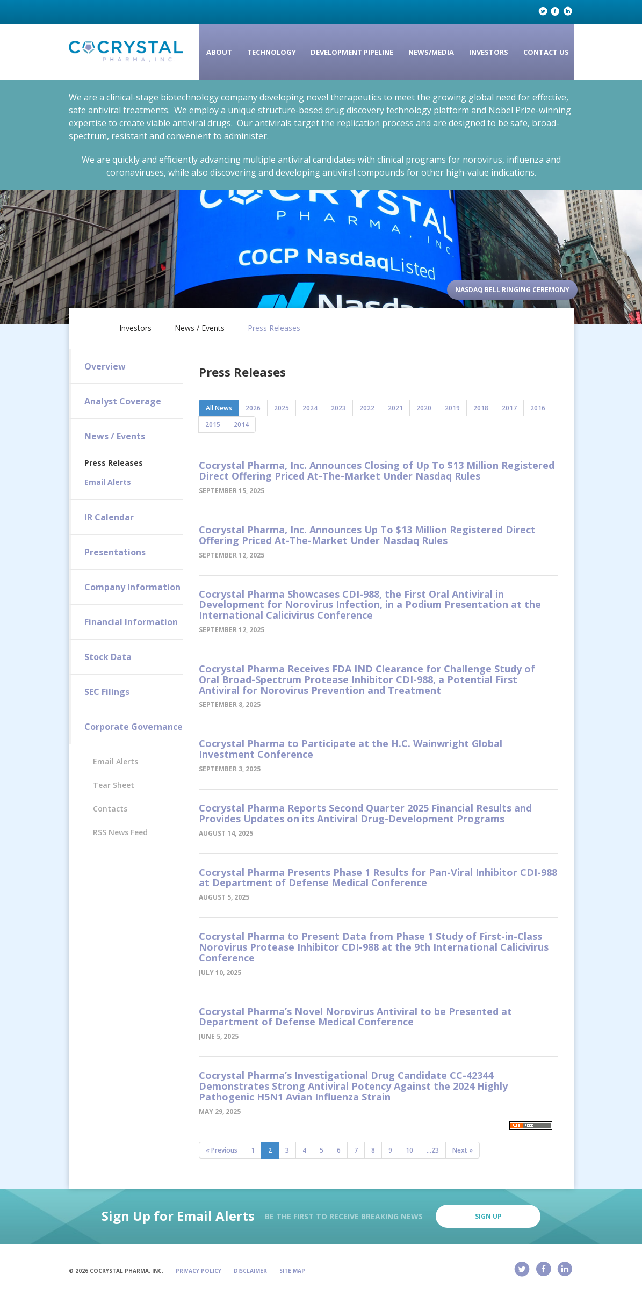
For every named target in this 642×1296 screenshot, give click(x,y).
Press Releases (274, 328)
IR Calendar (109, 517)
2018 (480, 407)
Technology (271, 52)
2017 (509, 407)
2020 (423, 407)
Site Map (292, 1271)
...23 (433, 1150)
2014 (241, 424)
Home (91, 326)
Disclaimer (250, 1271)
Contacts (110, 808)
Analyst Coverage (122, 401)
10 (409, 1150)
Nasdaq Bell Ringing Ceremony (512, 289)
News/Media (431, 52)
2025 (281, 407)
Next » (462, 1150)
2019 (452, 407)
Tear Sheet (113, 785)
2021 (395, 407)
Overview (105, 366)
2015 (212, 424)
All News (219, 407)
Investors (488, 52)
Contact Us (546, 52)
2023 (338, 407)
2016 (537, 407)
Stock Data (108, 657)
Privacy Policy (198, 1271)
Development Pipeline (352, 52)
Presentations (115, 552)
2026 (253, 407)
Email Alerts (107, 482)
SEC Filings (106, 692)
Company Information (132, 587)
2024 (310, 407)
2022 (366, 407)
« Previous (221, 1150)
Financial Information (131, 622)
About (219, 52)
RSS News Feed (120, 832)
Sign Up (488, 1216)
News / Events (200, 328)
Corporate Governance (133, 727)
